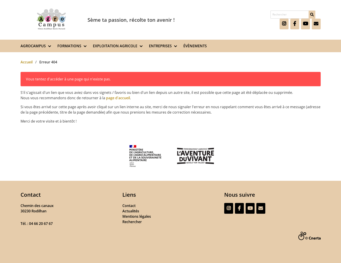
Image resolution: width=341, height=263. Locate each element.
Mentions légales (136, 216)
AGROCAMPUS (33, 45)
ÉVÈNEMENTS (195, 45)
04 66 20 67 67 (41, 223)
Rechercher (132, 221)
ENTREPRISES (160, 45)
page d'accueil (118, 97)
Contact (129, 205)
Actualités (130, 211)
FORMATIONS (69, 45)
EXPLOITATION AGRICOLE (115, 45)
